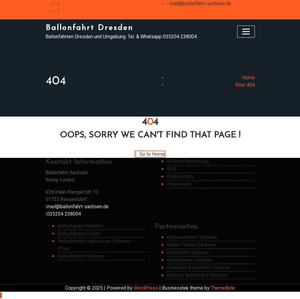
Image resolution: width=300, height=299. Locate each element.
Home (248, 77)
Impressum (179, 184)
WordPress (146, 288)
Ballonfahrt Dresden (89, 28)
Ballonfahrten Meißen (80, 226)
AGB (171, 169)
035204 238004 (64, 214)
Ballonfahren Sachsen (190, 260)
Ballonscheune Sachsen (192, 237)
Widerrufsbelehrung (188, 161)
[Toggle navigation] (246, 31)
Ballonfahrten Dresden (81, 256)
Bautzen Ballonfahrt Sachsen (197, 275)
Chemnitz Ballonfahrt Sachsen (198, 267)
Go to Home (150, 154)
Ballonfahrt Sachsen (188, 252)
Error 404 (245, 85)
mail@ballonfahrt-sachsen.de (200, 3)
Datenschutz (180, 176)
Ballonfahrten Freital (79, 233)
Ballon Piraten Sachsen (191, 245)
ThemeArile (223, 288)
